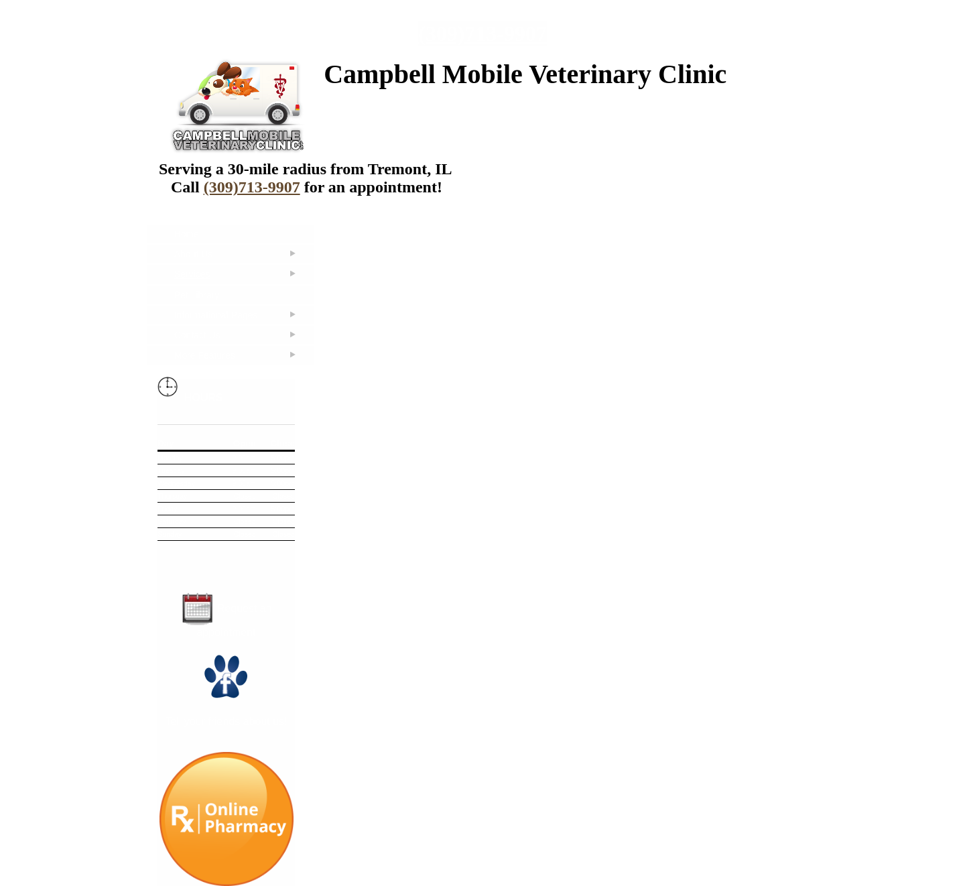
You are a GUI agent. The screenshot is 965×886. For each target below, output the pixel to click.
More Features (204, 355)
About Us (193, 254)
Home (186, 234)
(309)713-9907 (482, 33)
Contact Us (197, 335)
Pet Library (197, 295)
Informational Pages (216, 315)
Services (192, 274)
